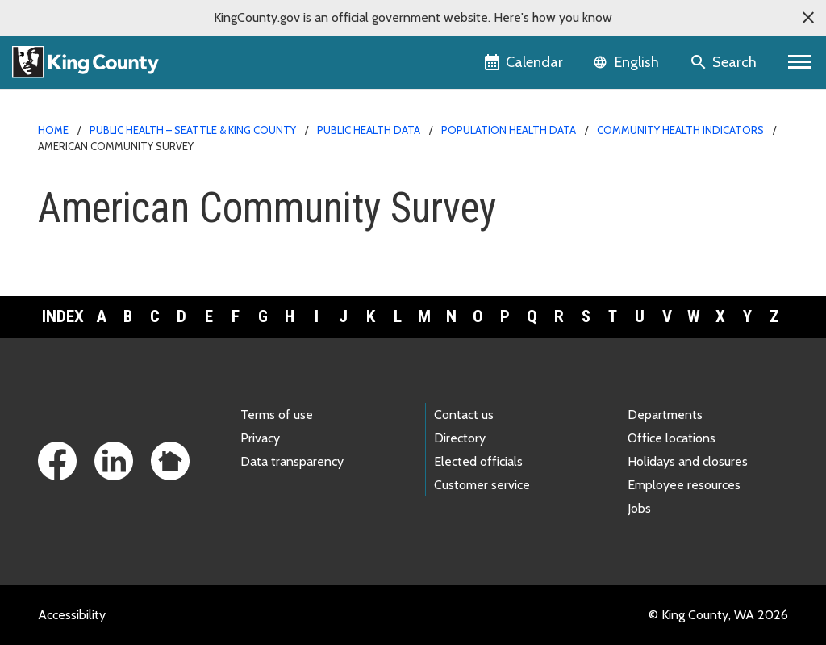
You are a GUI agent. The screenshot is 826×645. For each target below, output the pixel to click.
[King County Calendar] (524, 62)
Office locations (671, 438)
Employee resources (684, 484)
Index (63, 316)
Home (53, 130)
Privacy (260, 438)
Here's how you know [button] (553, 17)
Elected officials (478, 461)
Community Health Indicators (680, 130)
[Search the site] (725, 62)
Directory (460, 438)
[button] (808, 18)
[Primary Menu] (800, 62)
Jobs (639, 508)
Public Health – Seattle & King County (193, 130)
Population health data (508, 130)
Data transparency (292, 461)
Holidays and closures (688, 461)
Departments (665, 414)
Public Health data (368, 130)
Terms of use (276, 414)
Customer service (482, 484)
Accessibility (72, 614)
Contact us (464, 414)
